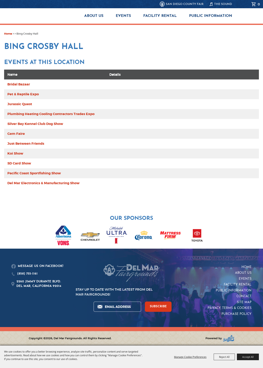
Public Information (210, 16)
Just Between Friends (25, 143)
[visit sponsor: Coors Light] (117, 236)
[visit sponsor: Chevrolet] (90, 236)
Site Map (244, 302)
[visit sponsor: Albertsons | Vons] (63, 236)
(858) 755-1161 (27, 273)
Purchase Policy (236, 314)
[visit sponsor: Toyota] (197, 236)
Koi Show (15, 153)
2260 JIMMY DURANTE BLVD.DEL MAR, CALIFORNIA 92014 (38, 284)
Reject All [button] (224, 357)
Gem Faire (16, 134)
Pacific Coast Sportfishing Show (34, 173)
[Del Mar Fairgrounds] (50, 19)
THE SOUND (223, 4)
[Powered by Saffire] (228, 338)
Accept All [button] (248, 357)
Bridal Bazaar (18, 84)
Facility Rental (160, 16)
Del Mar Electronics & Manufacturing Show (43, 183)
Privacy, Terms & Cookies (229, 308)
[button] (5, 233)
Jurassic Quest (19, 104)
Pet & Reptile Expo (23, 94)
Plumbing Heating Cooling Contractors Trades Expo (51, 114)
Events (123, 16)
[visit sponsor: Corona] (143, 236)
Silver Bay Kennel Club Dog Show (35, 124)
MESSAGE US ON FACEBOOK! (40, 266)
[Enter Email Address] (117, 307)
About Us (93, 16)
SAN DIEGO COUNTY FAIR (185, 4)
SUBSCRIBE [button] (158, 306)
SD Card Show (19, 163)
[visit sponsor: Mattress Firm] (170, 236)
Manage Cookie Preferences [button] (190, 357)
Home (8, 33)
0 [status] (259, 4)
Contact (243, 296)
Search (246, 4)
